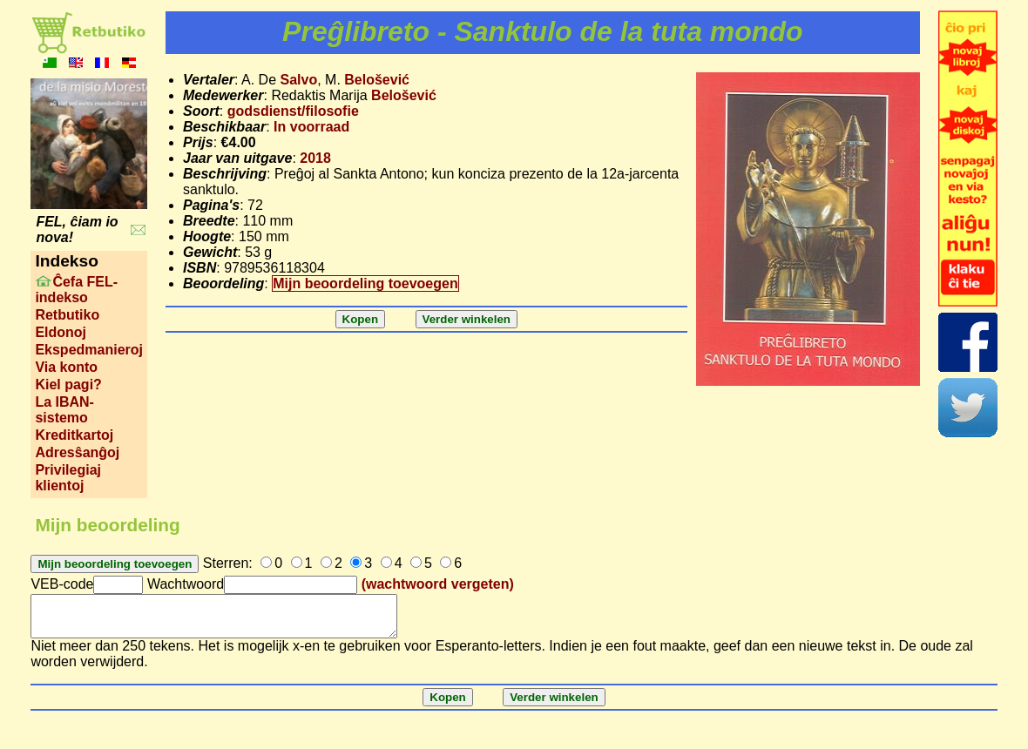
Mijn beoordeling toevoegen (365, 283)
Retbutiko (67, 314)
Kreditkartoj (74, 435)
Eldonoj (60, 332)
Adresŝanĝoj (77, 452)
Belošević (376, 79)
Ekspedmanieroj (89, 349)
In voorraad (311, 126)
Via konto (66, 367)
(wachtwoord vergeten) (438, 584)
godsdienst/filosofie (293, 111)
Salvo (298, 79)
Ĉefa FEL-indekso (76, 289)
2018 (315, 158)
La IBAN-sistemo (64, 410)
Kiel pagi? (68, 384)
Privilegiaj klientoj (68, 477)
